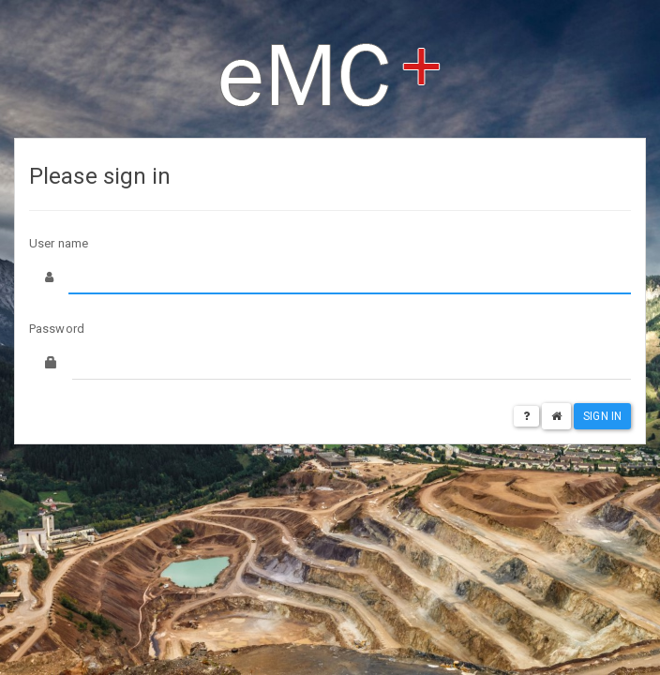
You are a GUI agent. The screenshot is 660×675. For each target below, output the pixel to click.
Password (56, 329)
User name (58, 243)
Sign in (602, 416)
